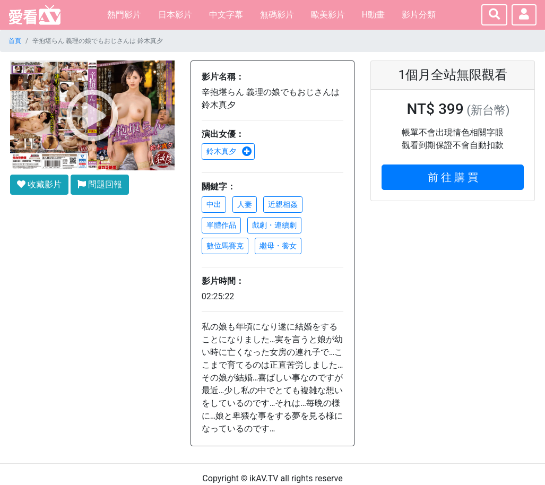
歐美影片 (328, 15)
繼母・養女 (278, 245)
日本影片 (175, 15)
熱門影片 (124, 15)
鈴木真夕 (229, 151)
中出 (213, 204)
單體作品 (221, 225)
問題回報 (99, 184)
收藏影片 (39, 184)
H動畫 (373, 15)
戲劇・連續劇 (274, 225)
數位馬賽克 (225, 245)
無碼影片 (277, 15)
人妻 (244, 204)
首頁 (14, 41)
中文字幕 (226, 15)
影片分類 (419, 15)
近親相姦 (283, 204)
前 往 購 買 (453, 177)
